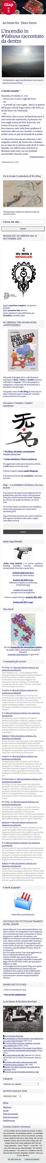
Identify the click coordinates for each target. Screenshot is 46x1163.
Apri (5, 305)
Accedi (5, 1110)
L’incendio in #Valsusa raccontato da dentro (22, 36)
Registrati (7, 1107)
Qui (4, 310)
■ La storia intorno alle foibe (13, 1055)
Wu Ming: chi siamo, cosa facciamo (20, 451)
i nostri (28, 471)
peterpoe (5, 822)
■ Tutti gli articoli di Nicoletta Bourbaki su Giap (21, 1072)
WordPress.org (9, 1120)
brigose (17, 382)
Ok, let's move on (14, 1159)
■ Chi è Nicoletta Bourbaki (13, 1036)
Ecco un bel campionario (15, 994)
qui (28, 585)
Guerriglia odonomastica (18, 654)
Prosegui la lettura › (37, 157)
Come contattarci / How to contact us (21, 459)
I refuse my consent (32, 1159)
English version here (12, 454)
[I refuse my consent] (43, 1145)
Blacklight (28, 1148)
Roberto (5, 736)
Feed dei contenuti (10, 1114)
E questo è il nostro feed (23, 590)
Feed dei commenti (11, 1117)
